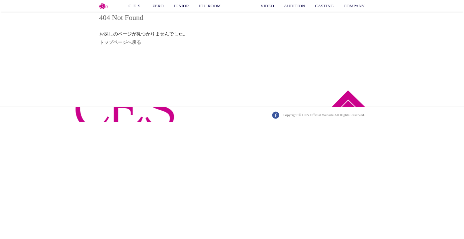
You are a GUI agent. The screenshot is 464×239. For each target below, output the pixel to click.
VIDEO (267, 5)
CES (135, 5)
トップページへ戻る (120, 42)
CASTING (324, 5)
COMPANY (354, 5)
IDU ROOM (210, 5)
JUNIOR (181, 5)
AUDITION (294, 5)
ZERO (158, 5)
